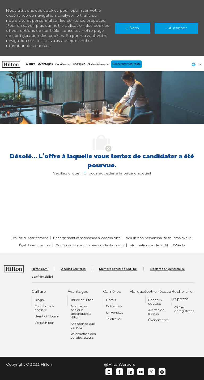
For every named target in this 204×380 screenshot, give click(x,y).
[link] (11, 63)
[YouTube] (141, 372)
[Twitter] (151, 372)
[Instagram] (162, 372)
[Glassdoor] (109, 372)
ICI (85, 173)
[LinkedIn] (130, 372)
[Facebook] (119, 372)
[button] (196, 64)
